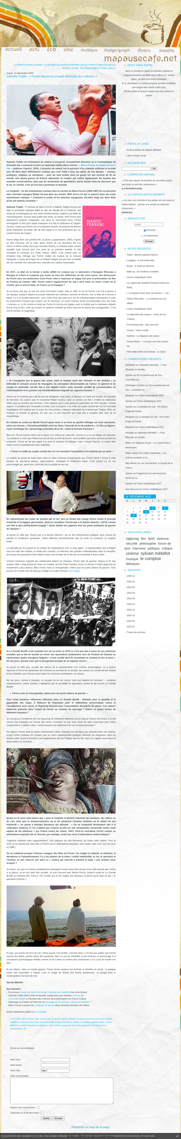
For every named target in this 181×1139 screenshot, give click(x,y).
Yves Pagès (74, 571)
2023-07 (131, 626)
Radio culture (131, 453)
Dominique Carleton (135, 385)
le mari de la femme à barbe (67, 1022)
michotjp (129, 432)
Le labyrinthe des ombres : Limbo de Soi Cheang (146, 316)
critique (167, 548)
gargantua (66, 1025)
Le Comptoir (41, 1012)
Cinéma (29, 1019)
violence (163, 538)
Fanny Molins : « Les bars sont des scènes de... (147, 343)
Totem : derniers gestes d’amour (142, 255)
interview (139, 548)
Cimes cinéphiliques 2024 (139, 277)
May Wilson (131, 463)
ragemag (132, 538)
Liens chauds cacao (136, 155)
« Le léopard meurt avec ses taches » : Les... (148, 293)
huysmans (76, 1025)
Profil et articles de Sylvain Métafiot (144, 150)
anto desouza (132, 489)
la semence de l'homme (94, 1019)
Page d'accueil (104, 65)
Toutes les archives (136, 632)
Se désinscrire (149, 235)
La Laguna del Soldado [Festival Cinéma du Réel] (148, 285)
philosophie (147, 543)
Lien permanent (98, 1025)
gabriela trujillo (97, 1022)
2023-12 (131, 610)
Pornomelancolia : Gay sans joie (142, 324)
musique (132, 559)
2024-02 (131, 598)
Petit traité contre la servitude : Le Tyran (146, 351)
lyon (151, 538)
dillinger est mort (76, 1019)
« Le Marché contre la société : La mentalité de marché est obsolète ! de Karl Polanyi (54, 65)
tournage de (68, 1002)
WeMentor (130, 365)
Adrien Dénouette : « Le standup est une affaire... (146, 301)
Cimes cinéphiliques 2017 (149, 483)
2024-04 (131, 593)
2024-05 (131, 587)
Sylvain (129, 375)
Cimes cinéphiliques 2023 (139, 309)
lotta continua (55, 1025)
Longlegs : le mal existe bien (140, 260)
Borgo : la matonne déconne (140, 266)
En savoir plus (148, 1136)
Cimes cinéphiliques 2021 (151, 395)
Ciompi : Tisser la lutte (137, 330)
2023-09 (131, 621)
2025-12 (131, 576)
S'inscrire (150, 230)
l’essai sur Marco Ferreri (32, 992)
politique (153, 548)
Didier (128, 443)
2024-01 (131, 604)
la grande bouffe (47, 1022)
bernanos (86, 1025)
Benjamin (130, 395)
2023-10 (131, 615)
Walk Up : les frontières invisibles (143, 271)
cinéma (132, 553)
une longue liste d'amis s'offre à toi (148, 87)
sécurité (131, 543)
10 (146, 512)
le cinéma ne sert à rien (28, 1022)
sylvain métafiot (155, 553)
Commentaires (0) (18, 1028)
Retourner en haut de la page (90, 1127)
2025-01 (131, 581)
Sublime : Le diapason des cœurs (143, 336)
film (143, 538)
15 (134, 515)
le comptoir (150, 558)
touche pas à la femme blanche (54, 1019)
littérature (133, 564)
